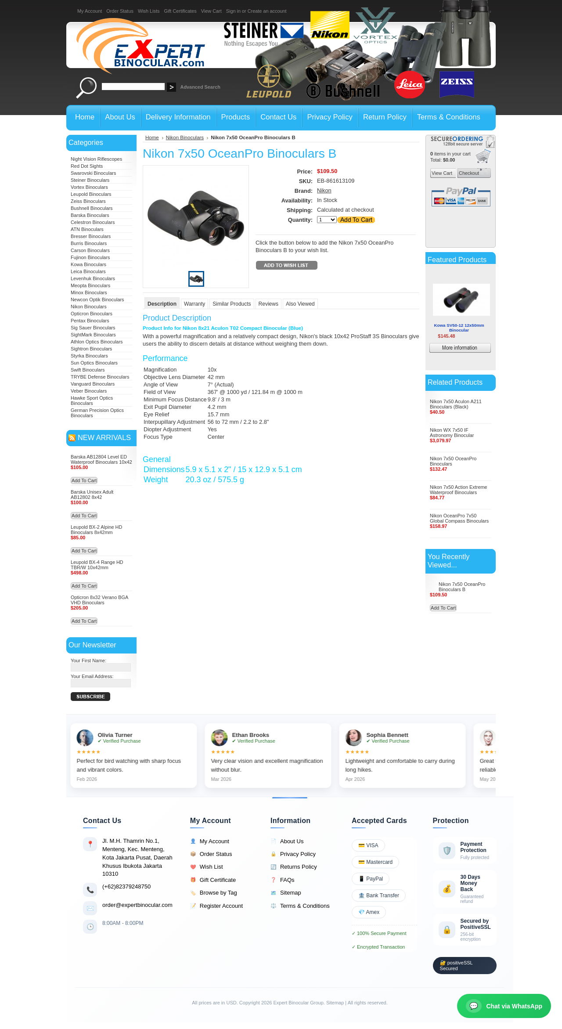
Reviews (268, 304)
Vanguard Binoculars (93, 383)
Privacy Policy (293, 854)
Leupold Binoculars (91, 194)
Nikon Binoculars (89, 306)
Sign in (233, 11)
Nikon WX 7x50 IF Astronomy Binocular (452, 432)
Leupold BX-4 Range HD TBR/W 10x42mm (97, 565)
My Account (89, 11)
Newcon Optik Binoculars (97, 299)
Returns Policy (293, 866)
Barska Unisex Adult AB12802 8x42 (92, 494)
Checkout (468, 173)
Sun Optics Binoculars (94, 362)
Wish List (206, 866)
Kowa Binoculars (88, 264)
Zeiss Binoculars (88, 201)
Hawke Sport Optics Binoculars (92, 400)
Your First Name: (88, 660)
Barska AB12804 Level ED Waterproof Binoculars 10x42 (101, 459)
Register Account (216, 906)
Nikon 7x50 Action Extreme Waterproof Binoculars (458, 489)
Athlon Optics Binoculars (96, 341)
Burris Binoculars (89, 243)
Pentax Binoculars (90, 320)
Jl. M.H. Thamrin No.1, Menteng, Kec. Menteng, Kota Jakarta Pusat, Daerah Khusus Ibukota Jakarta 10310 (137, 857)
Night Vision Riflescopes (96, 159)
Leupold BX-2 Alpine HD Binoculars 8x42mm (96, 529)
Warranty (194, 304)
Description (162, 304)
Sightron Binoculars (91, 348)
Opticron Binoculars (91, 313)
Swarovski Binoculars (93, 173)
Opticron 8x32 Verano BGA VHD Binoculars (99, 600)
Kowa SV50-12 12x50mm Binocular (459, 327)
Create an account (267, 11)
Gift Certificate (213, 880)
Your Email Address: (92, 676)
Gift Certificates (180, 11)
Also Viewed (300, 304)
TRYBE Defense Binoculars (100, 376)
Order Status (119, 11)
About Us (286, 841)
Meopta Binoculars (90, 285)
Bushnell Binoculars (92, 208)
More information (472, 349)
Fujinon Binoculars (90, 257)
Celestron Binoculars (93, 222)
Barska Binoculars (90, 215)
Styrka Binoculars (89, 355)
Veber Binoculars (89, 391)
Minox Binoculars (89, 292)
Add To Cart (84, 480)
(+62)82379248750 (126, 886)
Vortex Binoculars (89, 187)
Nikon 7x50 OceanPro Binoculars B (462, 586)
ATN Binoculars (87, 229)
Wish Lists (149, 11)
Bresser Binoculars (91, 236)
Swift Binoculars (87, 369)
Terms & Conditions (300, 906)
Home (152, 137)
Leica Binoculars (88, 271)
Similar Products (232, 304)
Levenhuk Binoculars (93, 278)
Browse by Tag (213, 892)
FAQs (282, 880)
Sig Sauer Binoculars (93, 327)
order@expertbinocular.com (137, 905)
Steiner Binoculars (90, 180)
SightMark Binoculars (93, 334)
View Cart (211, 11)
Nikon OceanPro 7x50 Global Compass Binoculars (459, 518)
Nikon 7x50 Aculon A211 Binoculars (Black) (456, 404)
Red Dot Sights (87, 166)
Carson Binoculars (90, 250)
